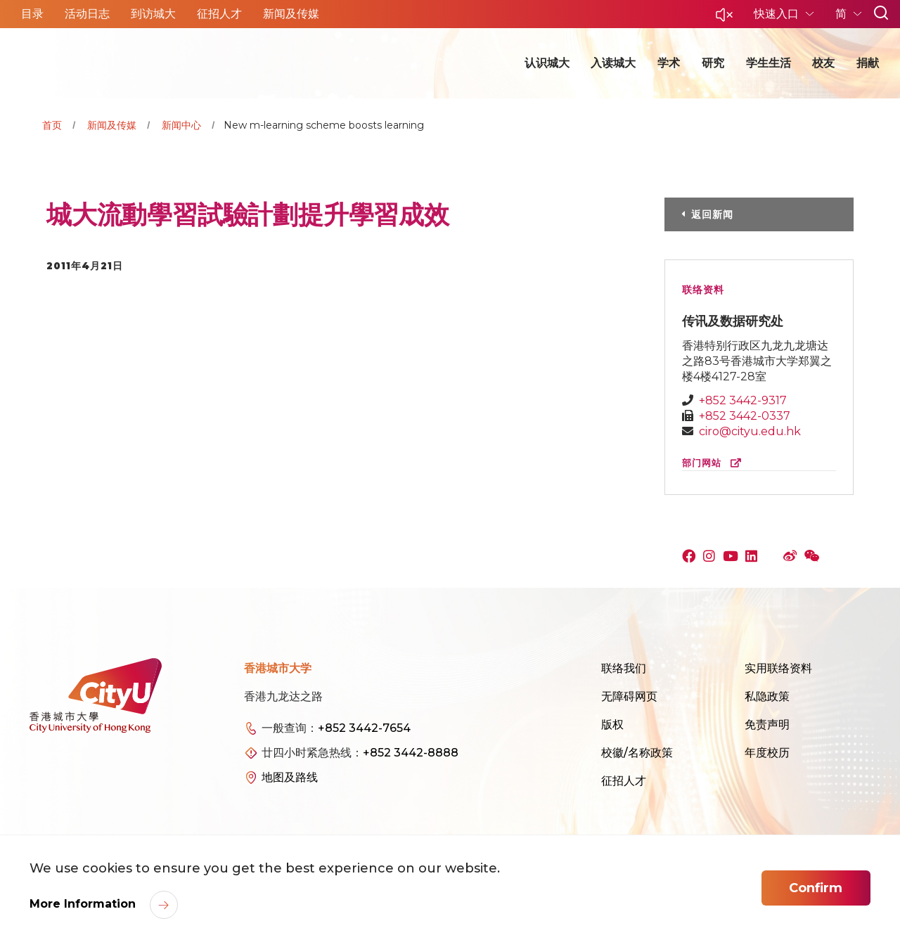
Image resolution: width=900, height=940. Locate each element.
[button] (724, 19)
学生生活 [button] (768, 63)
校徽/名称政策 (637, 752)
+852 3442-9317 (743, 400)
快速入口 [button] (778, 13)
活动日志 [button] (87, 13)
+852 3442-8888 (410, 752)
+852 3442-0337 (744, 416)
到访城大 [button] (153, 13)
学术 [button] (668, 63)
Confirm (815, 888)
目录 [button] (32, 13)
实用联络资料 (778, 668)
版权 (612, 724)
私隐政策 (767, 696)
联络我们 (623, 668)
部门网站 (714, 463)
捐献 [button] (867, 63)
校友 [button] (823, 63)
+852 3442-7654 (364, 728)
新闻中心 (181, 125)
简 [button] (842, 13)
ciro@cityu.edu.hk (750, 431)
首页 (52, 125)
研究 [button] (713, 63)
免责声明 (767, 724)
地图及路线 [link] (290, 777)
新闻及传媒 (111, 125)
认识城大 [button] (547, 63)
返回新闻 (712, 214)
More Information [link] (84, 903)
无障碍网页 (629, 696)
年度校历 (767, 752)
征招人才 (623, 780)
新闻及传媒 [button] (291, 13)
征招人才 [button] (219, 13)
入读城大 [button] (613, 63)
